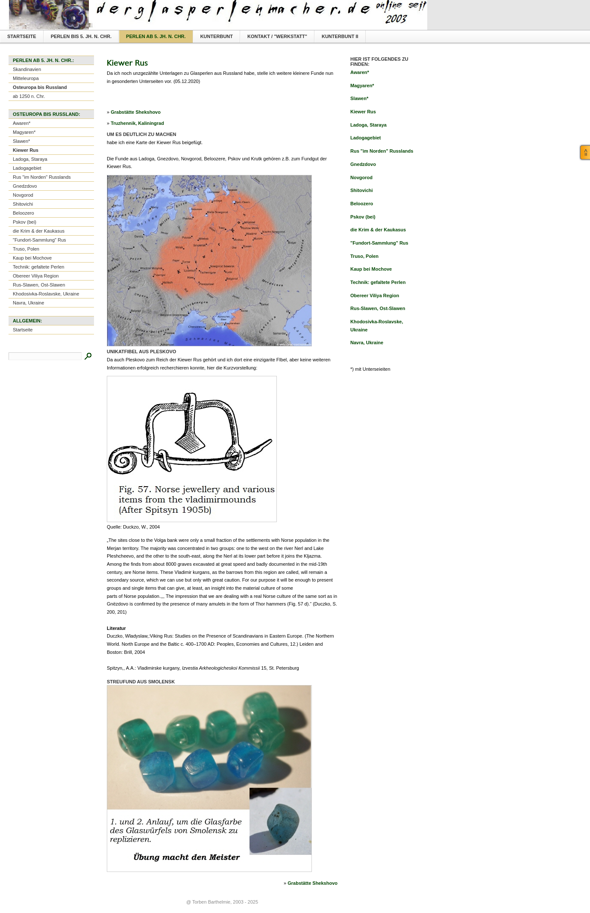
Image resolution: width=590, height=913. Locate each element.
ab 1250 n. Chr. (29, 96)
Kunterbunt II (340, 36)
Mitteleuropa (26, 78)
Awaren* (21, 123)
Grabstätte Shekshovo (136, 112)
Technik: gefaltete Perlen (38, 266)
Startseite (21, 36)
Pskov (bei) (24, 222)
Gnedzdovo (25, 186)
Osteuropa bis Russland (40, 87)
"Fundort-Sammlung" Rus (39, 239)
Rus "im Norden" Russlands (42, 177)
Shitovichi (23, 204)
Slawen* (21, 141)
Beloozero (23, 213)
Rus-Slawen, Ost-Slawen (39, 284)
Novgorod (23, 195)
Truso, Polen (26, 248)
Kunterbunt (216, 36)
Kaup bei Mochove (32, 257)
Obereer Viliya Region (36, 275)
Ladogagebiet (27, 168)
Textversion (407, 6)
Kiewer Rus (25, 150)
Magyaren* (24, 132)
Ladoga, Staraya (30, 159)
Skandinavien (27, 69)
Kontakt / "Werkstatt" (277, 36)
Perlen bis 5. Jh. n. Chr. (81, 36)
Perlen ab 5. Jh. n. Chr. (156, 36)
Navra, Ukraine (28, 302)
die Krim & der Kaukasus (39, 230)
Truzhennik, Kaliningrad (137, 123)
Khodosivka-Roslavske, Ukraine (46, 293)
